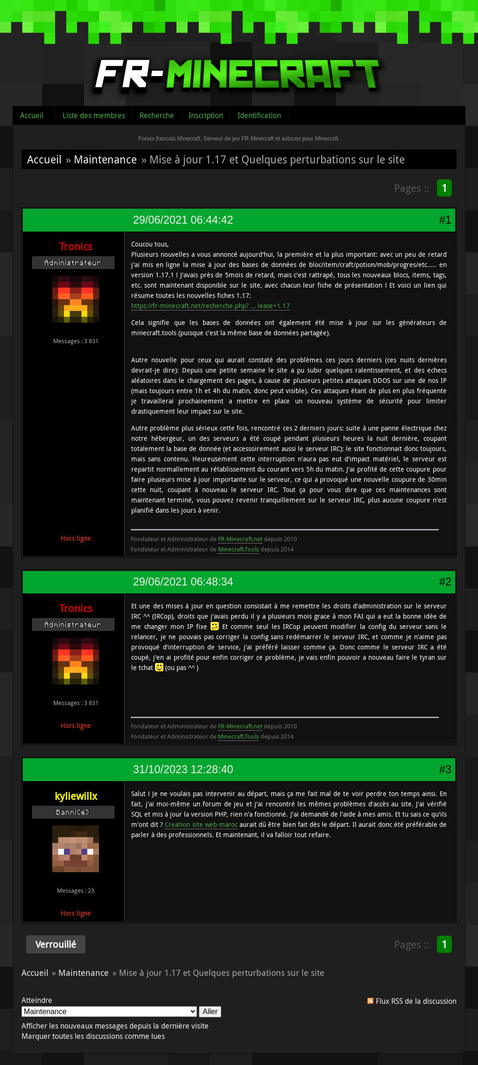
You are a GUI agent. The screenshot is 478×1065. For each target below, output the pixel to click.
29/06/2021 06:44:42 (183, 220)
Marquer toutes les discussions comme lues (93, 1036)
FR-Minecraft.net (240, 539)
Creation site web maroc (201, 824)
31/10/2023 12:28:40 (183, 769)
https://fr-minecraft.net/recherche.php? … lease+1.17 (210, 305)
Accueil (31, 115)
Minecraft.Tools (238, 549)
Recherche (157, 115)
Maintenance (105, 159)
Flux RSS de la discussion (416, 1001)
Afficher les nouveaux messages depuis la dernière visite (115, 1026)
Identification (259, 115)
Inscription (206, 115)
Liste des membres (94, 115)
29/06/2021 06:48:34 (183, 582)
